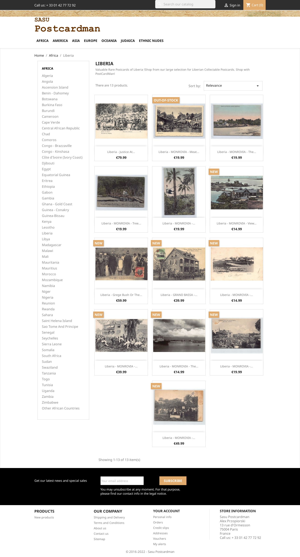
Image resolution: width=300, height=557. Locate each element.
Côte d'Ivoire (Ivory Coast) (62, 157)
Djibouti (48, 163)
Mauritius (49, 268)
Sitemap (99, 539)
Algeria (47, 76)
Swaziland (50, 367)
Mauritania (50, 262)
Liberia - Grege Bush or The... (121, 295)
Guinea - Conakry (55, 210)
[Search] (185, 4)
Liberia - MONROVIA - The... (236, 152)
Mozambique (52, 280)
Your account (166, 511)
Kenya (46, 221)
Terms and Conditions (109, 523)
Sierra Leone (52, 344)
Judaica (128, 40)
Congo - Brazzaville (57, 146)
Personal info (162, 517)
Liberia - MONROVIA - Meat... (179, 152)
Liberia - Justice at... (121, 152)
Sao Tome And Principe (60, 326)
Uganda (48, 391)
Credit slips (161, 528)
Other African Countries (61, 408)
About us (100, 528)
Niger (46, 291)
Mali (45, 256)
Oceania (109, 40)
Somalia (48, 350)
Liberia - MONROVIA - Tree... (121, 223)
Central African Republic (61, 128)
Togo (46, 379)
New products (44, 517)
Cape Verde (51, 122)
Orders (158, 522)
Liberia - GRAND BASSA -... (179, 295)
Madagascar (51, 245)
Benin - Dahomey (55, 93)
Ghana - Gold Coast (57, 204)
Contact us (101, 534)
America (60, 40)
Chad (46, 134)
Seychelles (50, 338)
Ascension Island (55, 87)
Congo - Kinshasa (55, 151)
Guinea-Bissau (53, 216)
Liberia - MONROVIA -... (178, 223)
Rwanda (48, 309)
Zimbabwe (50, 402)
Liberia (47, 233)
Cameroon (50, 116)
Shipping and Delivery (109, 517)
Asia (76, 40)
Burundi (48, 111)
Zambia (48, 396)
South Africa (51, 356)
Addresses (160, 533)
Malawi (47, 251)
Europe (90, 40)
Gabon (47, 192)
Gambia (48, 198)
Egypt (46, 169)
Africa (42, 40)
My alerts (159, 544)
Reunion (48, 303)
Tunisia (47, 385)
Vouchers (159, 539)
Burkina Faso (52, 105)
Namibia (48, 286)
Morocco (49, 274)
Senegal (48, 332)
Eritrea (47, 181)
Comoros (49, 140)
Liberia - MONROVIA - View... (236, 223)
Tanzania (49, 373)
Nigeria (47, 297)
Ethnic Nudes (151, 40)
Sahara (47, 315)
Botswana (50, 99)
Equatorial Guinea (56, 175)
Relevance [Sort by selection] (233, 85)
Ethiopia (48, 186)
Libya (46, 239)
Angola (47, 81)
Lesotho (48, 227)
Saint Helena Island (57, 321)
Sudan (47, 361)
